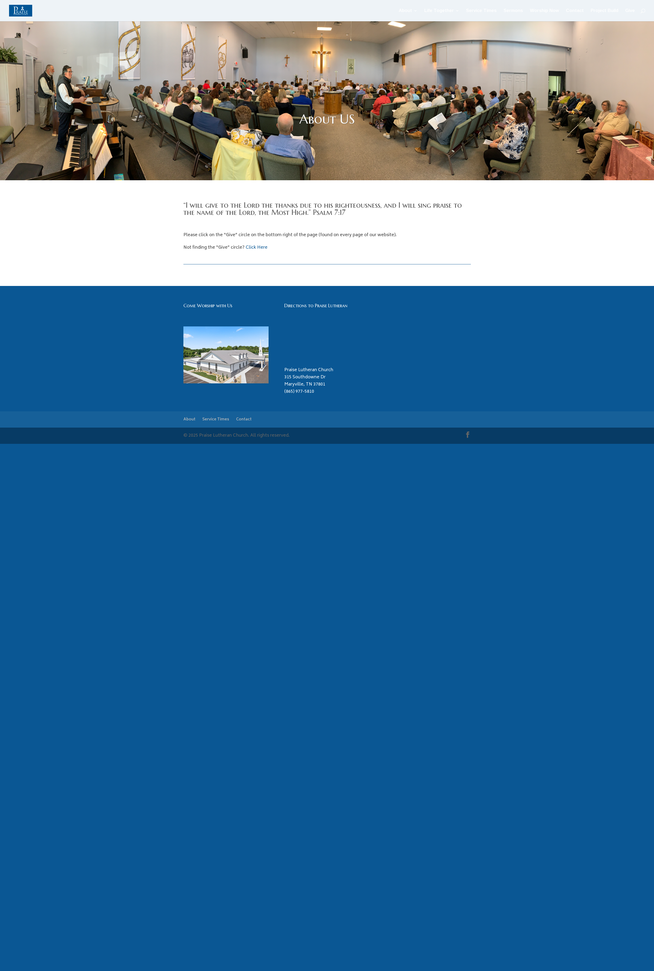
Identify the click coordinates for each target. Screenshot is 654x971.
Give (630, 11)
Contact (575, 11)
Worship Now (544, 11)
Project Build (604, 11)
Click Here (257, 247)
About (405, 11)
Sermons (513, 11)
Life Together (439, 11)
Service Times (481, 11)
